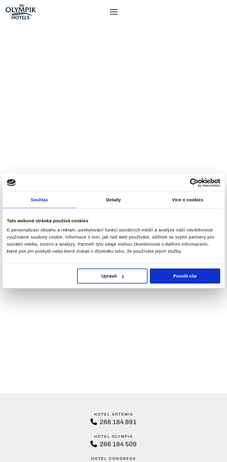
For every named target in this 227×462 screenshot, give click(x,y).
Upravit (112, 275)
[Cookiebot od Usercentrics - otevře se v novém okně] (194, 182)
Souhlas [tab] (39, 199)
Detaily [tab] (113, 199)
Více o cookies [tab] (187, 199)
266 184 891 (113, 422)
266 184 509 (113, 444)
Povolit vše (185, 275)
